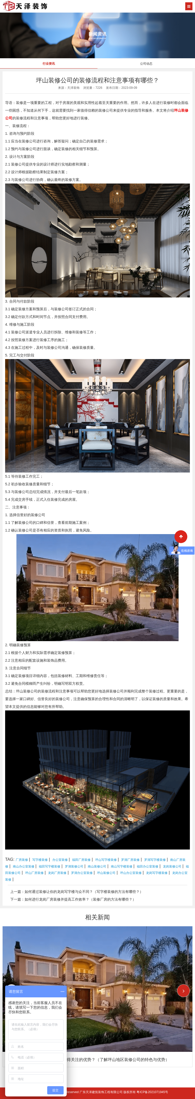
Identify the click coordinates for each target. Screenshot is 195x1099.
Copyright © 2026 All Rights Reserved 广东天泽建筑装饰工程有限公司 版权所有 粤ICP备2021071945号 (97, 1092)
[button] (183, 990)
